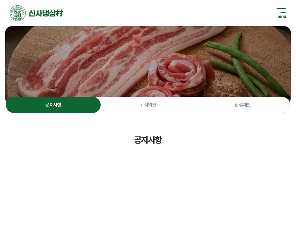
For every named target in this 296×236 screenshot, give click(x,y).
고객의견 (148, 105)
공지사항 (53, 105)
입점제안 (242, 105)
